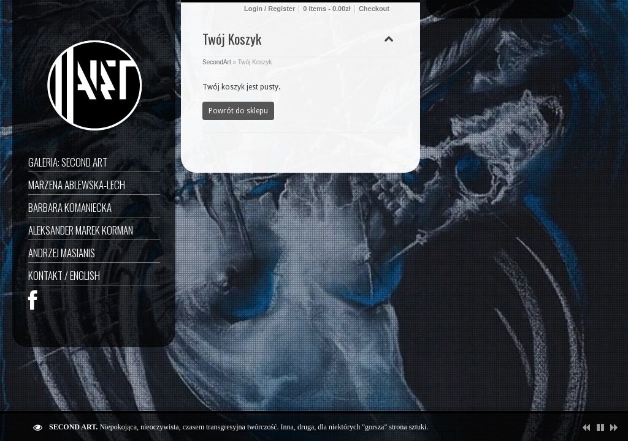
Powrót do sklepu (238, 111)
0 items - (327, 8)
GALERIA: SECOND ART (67, 162)
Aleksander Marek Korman (80, 230)
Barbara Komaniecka (70, 207)
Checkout (374, 8)
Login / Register (269, 8)
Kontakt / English (64, 275)
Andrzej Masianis (61, 252)
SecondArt (216, 62)
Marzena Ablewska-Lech (76, 184)
